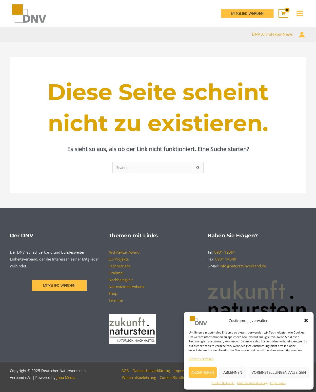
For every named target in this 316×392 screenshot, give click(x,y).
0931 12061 (224, 252)
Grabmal (116, 272)
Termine (116, 300)
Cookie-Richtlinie (223, 383)
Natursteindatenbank (126, 286)
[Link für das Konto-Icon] (302, 34)
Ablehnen (232, 372)
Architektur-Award (124, 252)
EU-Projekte (119, 259)
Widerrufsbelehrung (139, 377)
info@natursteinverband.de (243, 265)
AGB (125, 370)
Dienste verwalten (201, 359)
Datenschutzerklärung (252, 383)
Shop (113, 293)
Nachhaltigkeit (121, 279)
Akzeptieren (202, 372)
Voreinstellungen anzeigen (279, 372)
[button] (306, 320)
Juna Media (66, 377)
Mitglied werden (59, 285)
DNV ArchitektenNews (272, 34)
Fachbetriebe (120, 265)
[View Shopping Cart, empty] (283, 13)
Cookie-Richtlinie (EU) (178, 377)
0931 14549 (225, 259)
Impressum (278, 383)
